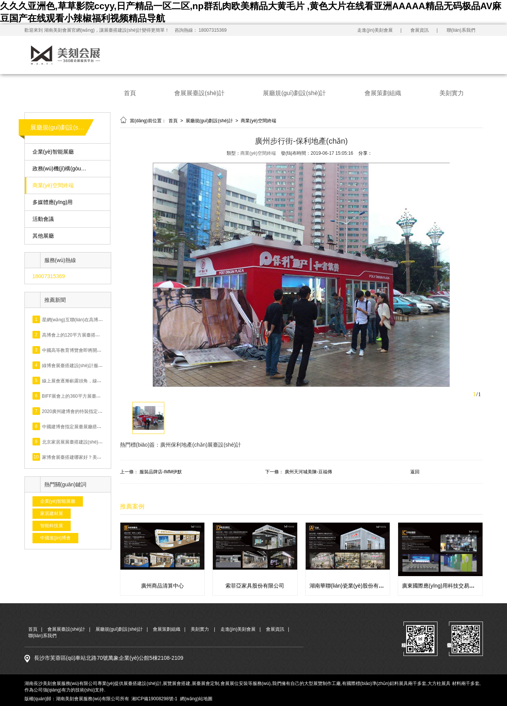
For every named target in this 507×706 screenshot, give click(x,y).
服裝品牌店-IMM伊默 (160, 471)
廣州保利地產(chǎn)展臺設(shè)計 (200, 445)
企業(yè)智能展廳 (53, 152)
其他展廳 (43, 236)
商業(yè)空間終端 (53, 185)
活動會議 (43, 219)
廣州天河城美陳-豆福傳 (308, 471)
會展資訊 (419, 30)
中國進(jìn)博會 (55, 538)
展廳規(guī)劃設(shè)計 (294, 93)
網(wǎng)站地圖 (196, 698)
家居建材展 (51, 513)
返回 (415, 471)
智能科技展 (51, 525)
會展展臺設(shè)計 (199, 93)
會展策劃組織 (382, 93)
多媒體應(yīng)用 (52, 202)
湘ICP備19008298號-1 (154, 698)
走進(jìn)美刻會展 (375, 30)
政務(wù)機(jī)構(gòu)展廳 (60, 168)
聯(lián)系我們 (461, 30)
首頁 (130, 93)
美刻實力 (451, 93)
